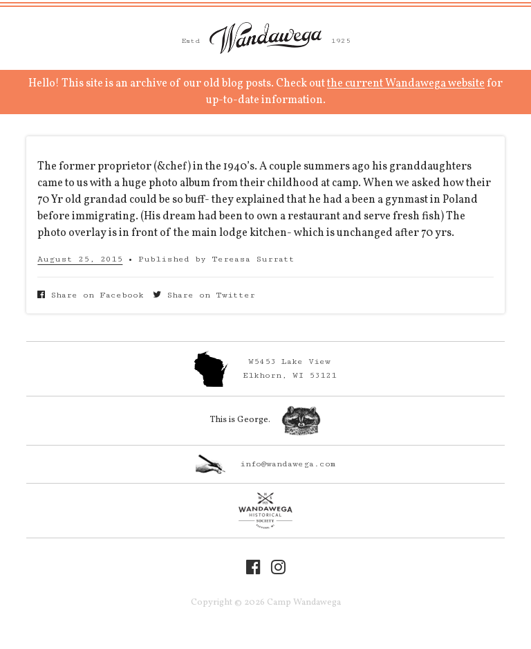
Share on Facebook (90, 295)
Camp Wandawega (265, 38)
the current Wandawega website (406, 83)
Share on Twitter (204, 295)
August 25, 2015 (79, 259)
